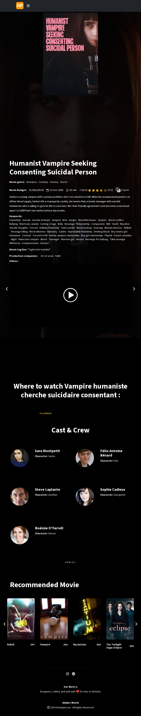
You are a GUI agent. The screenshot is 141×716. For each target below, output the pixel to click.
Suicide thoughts (18, 228)
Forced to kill (40, 235)
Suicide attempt (41, 220)
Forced (34, 228)
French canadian (122, 235)
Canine (62, 232)
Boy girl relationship (92, 235)
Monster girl (67, 239)
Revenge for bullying (96, 239)
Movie (75, 702)
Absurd (80, 239)
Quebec (102, 220)
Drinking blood (102, 232)
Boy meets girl (119, 232)
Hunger (73, 220)
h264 (57, 256)
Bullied (127, 228)
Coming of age (48, 224)
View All (70, 562)
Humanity (52, 232)
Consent (26, 235)
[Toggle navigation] (28, 5)
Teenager (54, 239)
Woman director (113, 228)
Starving (98, 228)
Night (14, 239)
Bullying (13, 224)
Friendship (15, 220)
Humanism (14, 235)
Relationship (83, 224)
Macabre (125, 224)
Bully (60, 224)
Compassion (98, 224)
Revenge (70, 224)
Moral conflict (116, 220)
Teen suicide (68, 228)
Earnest (44, 243)
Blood (44, 239)
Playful (108, 235)
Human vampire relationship (64, 235)
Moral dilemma (37, 232)
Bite (65, 220)
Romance (32, 182)
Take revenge (117, 239)
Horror (63, 182)
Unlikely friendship (49, 228)
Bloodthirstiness (87, 220)
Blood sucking (84, 228)
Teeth (115, 224)
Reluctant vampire (29, 239)
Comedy (43, 182)
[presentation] (7, 288)
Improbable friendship (80, 232)
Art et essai (47, 256)
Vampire (56, 220)
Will (108, 224)
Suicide (26, 220)
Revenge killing (19, 232)
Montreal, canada (29, 224)
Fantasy (54, 182)
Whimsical (14, 243)
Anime (66, 702)
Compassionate (30, 243)
